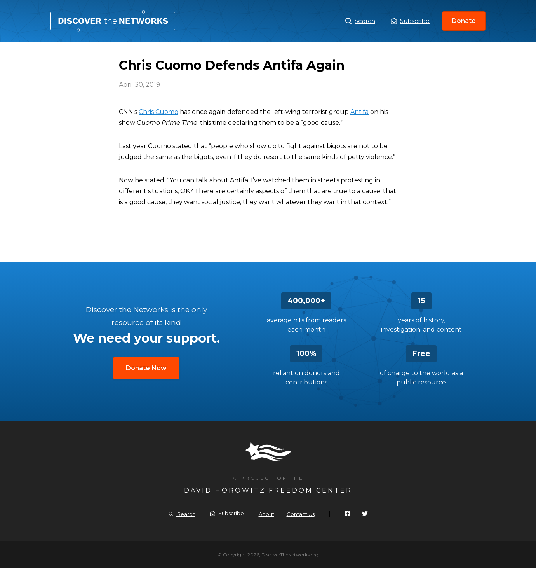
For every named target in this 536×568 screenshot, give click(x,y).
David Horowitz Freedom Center (268, 490)
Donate (464, 20)
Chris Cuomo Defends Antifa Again (112, 21)
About (266, 514)
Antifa (359, 111)
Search (360, 21)
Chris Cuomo (158, 111)
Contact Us (301, 514)
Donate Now (146, 368)
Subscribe (410, 20)
